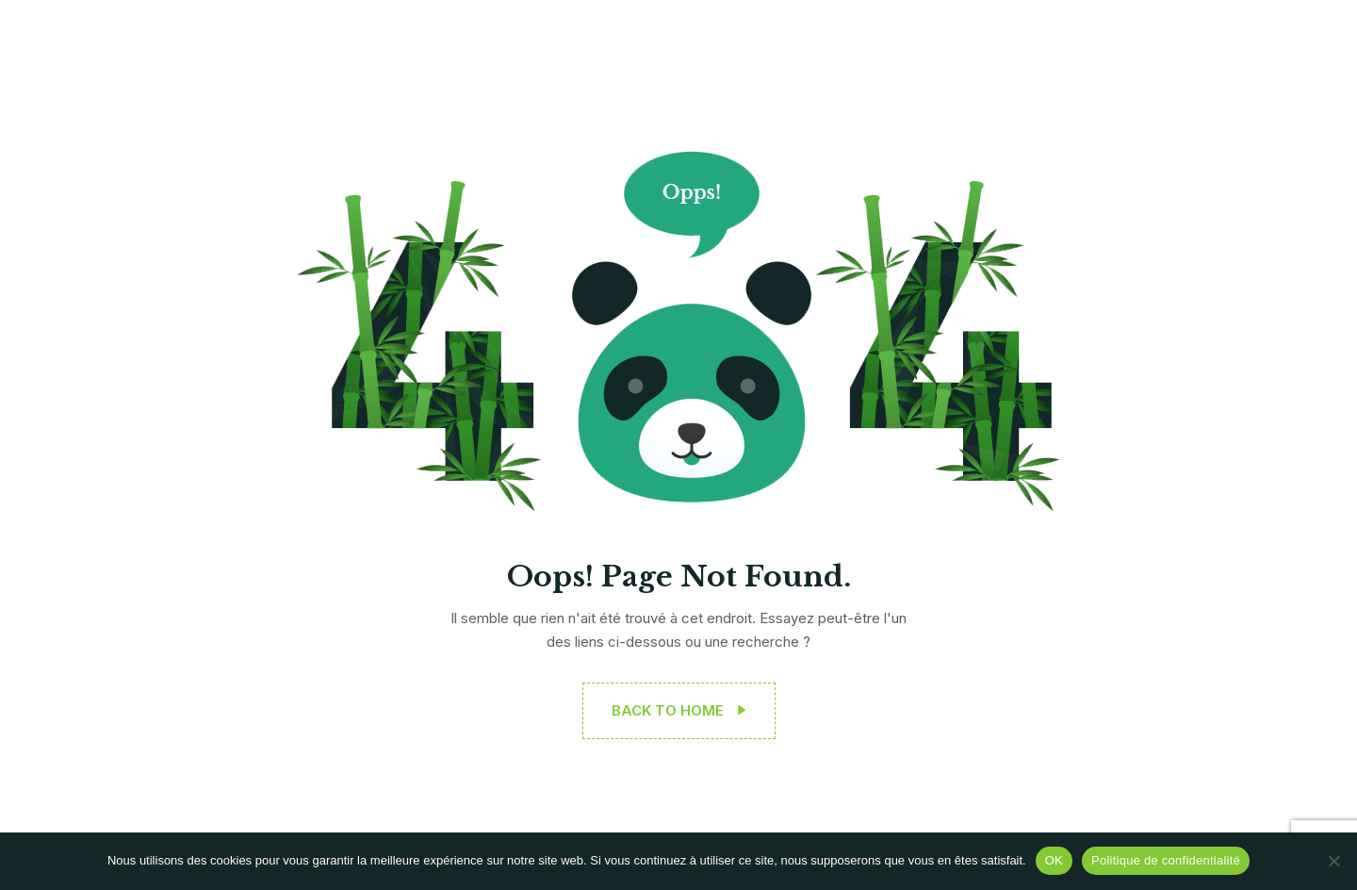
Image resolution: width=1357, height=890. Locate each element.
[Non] (1333, 860)
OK (1054, 860)
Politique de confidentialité (1165, 860)
